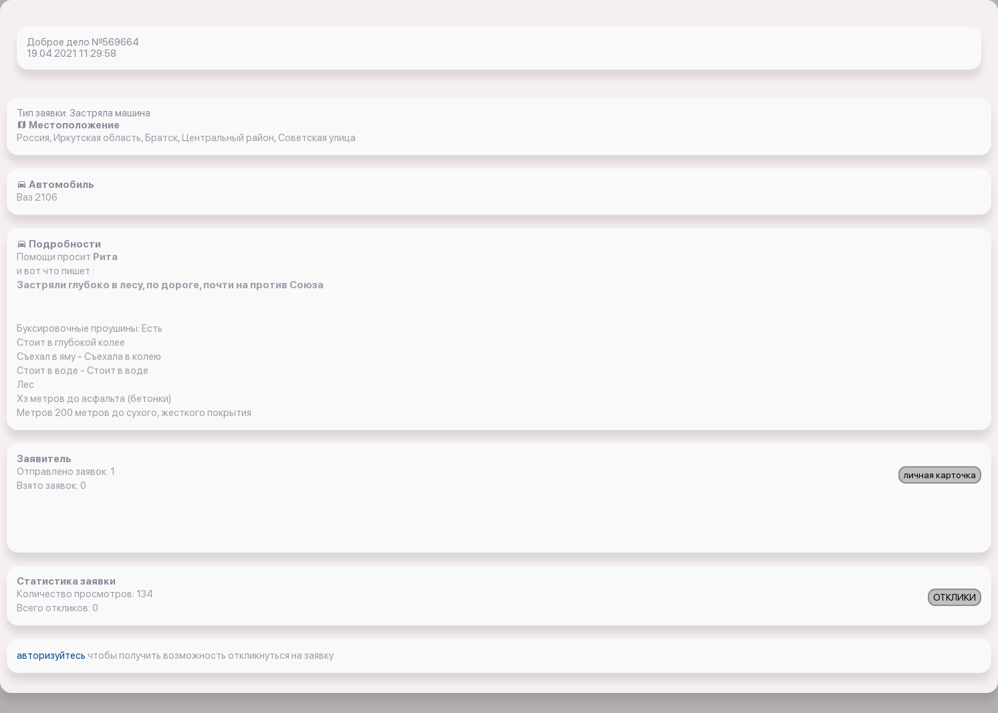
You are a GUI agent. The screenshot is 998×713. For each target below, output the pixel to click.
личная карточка (940, 475)
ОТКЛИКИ (954, 597)
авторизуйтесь (52, 655)
